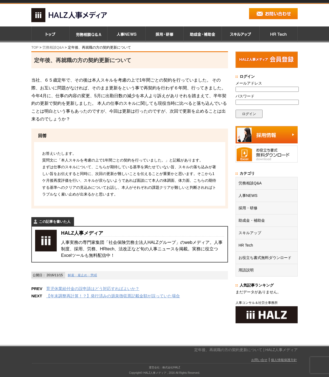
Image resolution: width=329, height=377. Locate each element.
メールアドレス (249, 83)
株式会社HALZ (171, 367)
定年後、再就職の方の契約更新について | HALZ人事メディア (246, 350)
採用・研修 (248, 208)
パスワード (245, 96)
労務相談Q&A (53, 47)
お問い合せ (259, 360)
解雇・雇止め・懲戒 (82, 275)
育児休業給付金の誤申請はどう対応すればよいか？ (92, 288)
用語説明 (246, 270)
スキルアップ (250, 233)
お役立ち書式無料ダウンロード (265, 257)
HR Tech (246, 245)
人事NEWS (248, 195)
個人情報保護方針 (284, 360)
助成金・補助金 (252, 220)
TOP (34, 47)
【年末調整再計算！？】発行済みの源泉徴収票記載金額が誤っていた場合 (113, 296)
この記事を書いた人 (54, 222)
